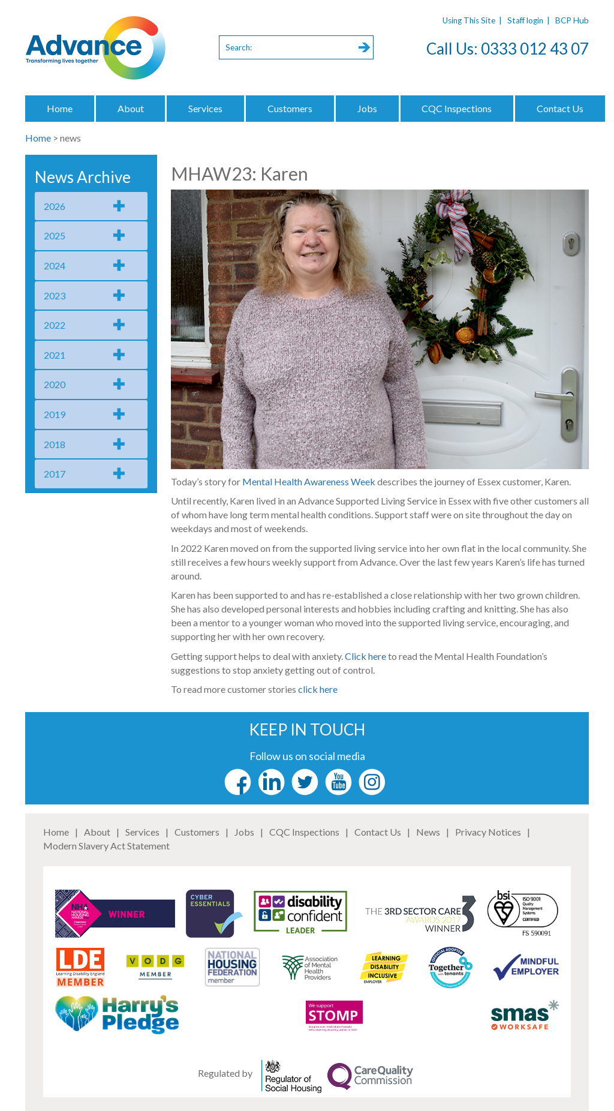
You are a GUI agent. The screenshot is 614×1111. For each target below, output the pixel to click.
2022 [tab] (54, 325)
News (428, 831)
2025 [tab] (54, 235)
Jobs (367, 108)
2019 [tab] (54, 414)
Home (60, 108)
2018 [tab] (54, 444)
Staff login (525, 20)
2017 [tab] (54, 473)
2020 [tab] (54, 384)
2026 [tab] (54, 206)
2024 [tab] (54, 265)
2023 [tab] (54, 295)
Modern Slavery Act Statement (106, 845)
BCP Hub (572, 20)
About (131, 108)
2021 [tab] (54, 355)
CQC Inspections (457, 108)
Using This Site (469, 20)
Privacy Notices (488, 831)
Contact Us (560, 108)
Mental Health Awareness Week (309, 481)
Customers (289, 108)
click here (318, 689)
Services (205, 108)
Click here (366, 656)
